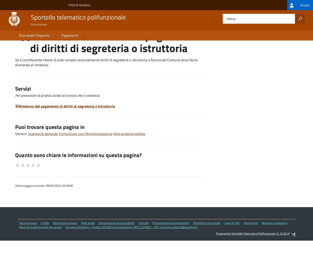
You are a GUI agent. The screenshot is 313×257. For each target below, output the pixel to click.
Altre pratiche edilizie (129, 150)
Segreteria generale (43, 150)
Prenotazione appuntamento (171, 240)
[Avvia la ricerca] (300, 19)
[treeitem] (300, 5)
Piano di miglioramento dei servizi (40, 244)
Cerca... (231, 19)
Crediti (45, 240)
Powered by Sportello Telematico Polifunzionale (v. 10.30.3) (252, 250)
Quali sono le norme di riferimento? (245, 53)
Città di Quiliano (79, 5)
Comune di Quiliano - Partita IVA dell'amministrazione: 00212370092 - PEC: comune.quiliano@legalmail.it (131, 244)
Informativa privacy (65, 240)
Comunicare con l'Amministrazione (85, 150)
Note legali (88, 240)
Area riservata (28, 240)
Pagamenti (69, 35)
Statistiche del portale (206, 240)
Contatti (144, 240)
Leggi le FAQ (232, 240)
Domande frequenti (34, 35)
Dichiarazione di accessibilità (117, 240)
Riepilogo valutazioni (274, 240)
